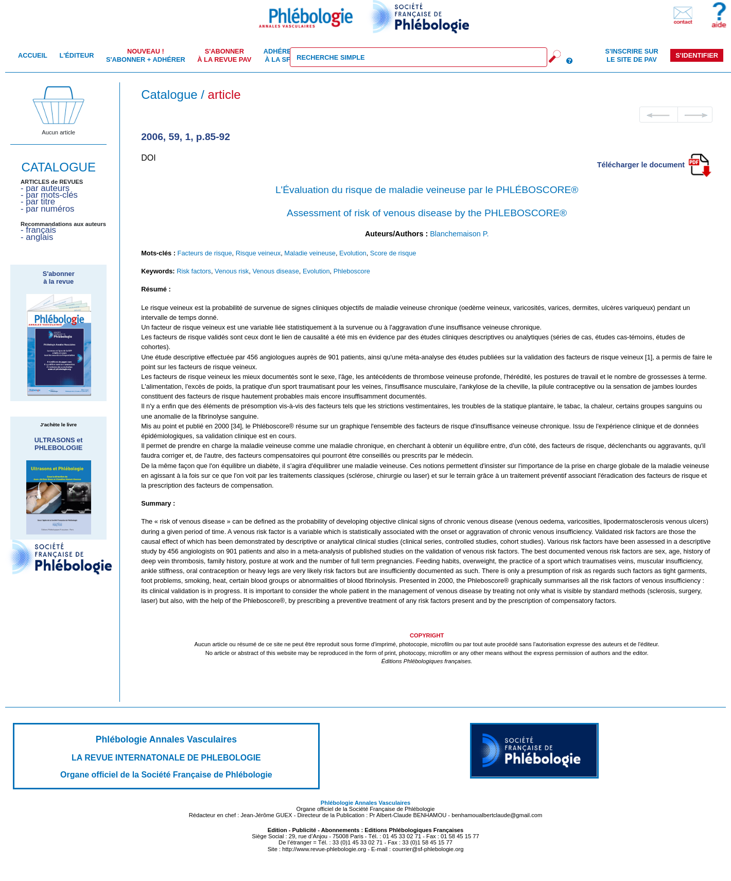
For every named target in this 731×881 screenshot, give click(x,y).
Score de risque (393, 253)
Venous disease (275, 271)
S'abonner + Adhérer (145, 55)
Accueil (32, 55)
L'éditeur (76, 55)
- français (38, 230)
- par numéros (47, 209)
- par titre (38, 201)
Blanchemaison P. (459, 234)
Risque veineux (258, 253)
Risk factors (194, 271)
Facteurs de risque (205, 253)
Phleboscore (352, 271)
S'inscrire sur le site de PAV (631, 55)
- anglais (37, 237)
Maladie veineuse (310, 253)
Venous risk (232, 271)
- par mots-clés (49, 195)
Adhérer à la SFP (280, 55)
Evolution (353, 253)
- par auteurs (45, 188)
